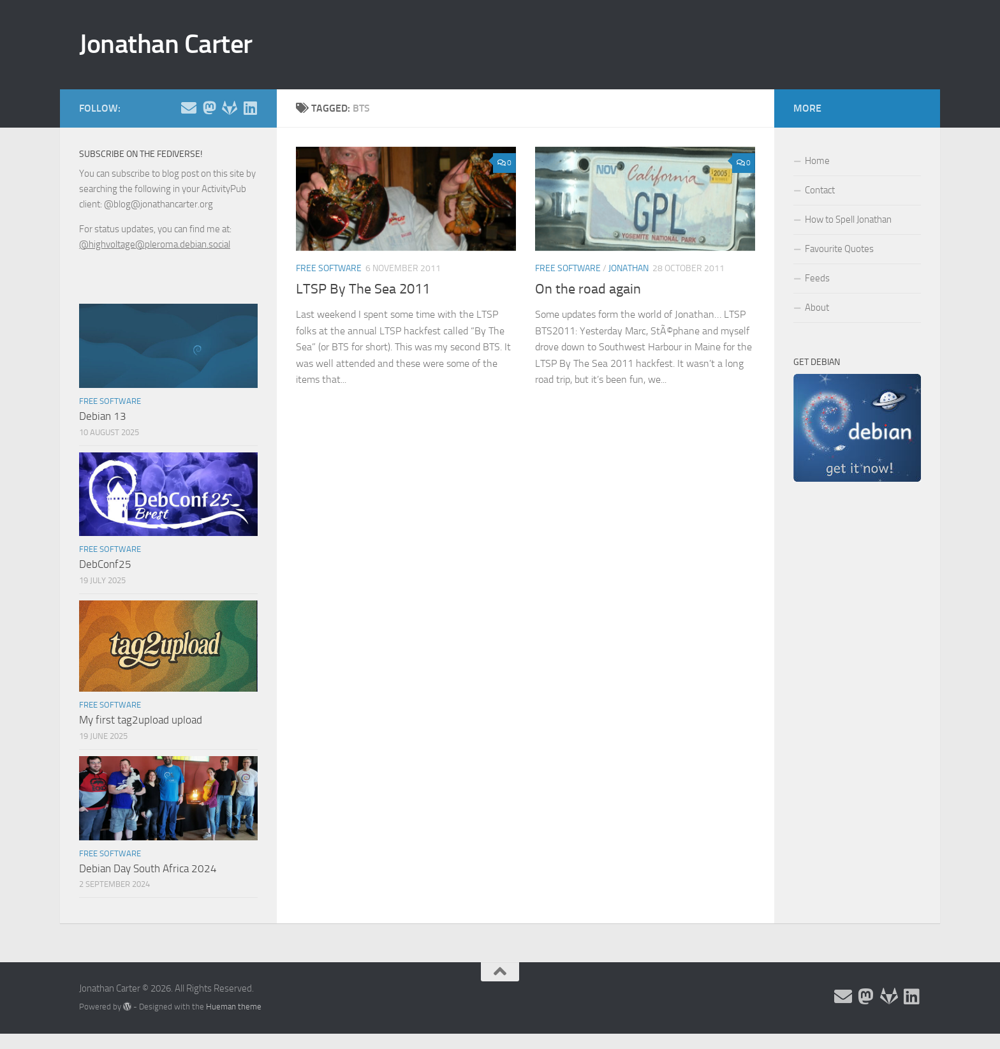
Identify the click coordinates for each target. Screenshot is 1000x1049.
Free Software (329, 268)
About (817, 307)
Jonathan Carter (166, 44)
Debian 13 (102, 416)
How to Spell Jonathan (848, 219)
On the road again (588, 289)
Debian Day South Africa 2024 (148, 868)
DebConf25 (105, 564)
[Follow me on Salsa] (229, 107)
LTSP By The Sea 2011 (363, 289)
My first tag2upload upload (140, 719)
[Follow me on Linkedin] (250, 107)
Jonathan (628, 268)
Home (817, 161)
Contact (820, 190)
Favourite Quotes (839, 249)
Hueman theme (233, 1006)
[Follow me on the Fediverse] (209, 107)
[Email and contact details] (188, 107)
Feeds (817, 278)
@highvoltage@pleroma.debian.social (154, 244)
